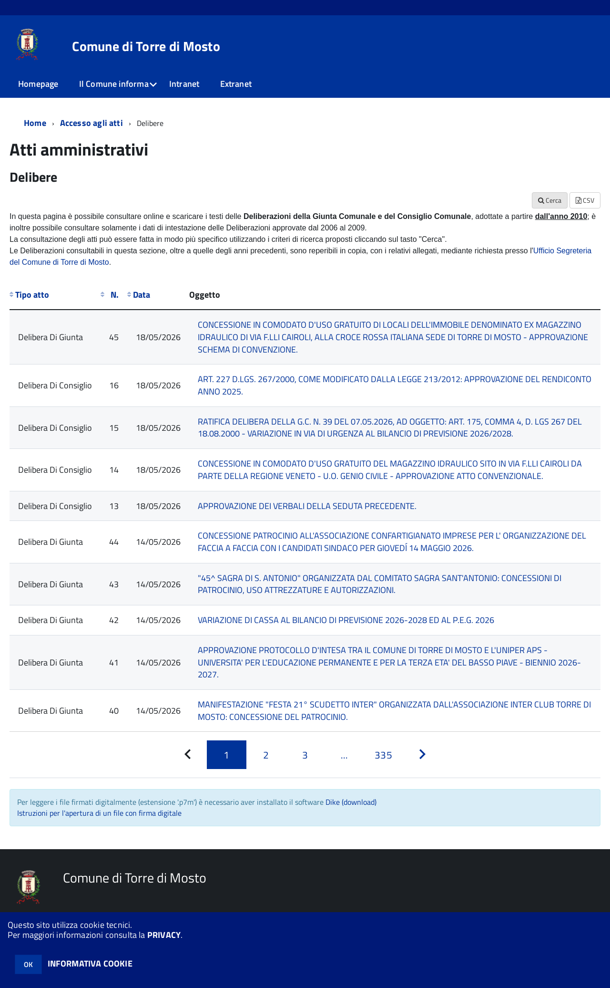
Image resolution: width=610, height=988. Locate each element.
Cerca (549, 200)
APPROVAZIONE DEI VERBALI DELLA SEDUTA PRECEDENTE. (307, 505)
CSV (585, 200)
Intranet (184, 83)
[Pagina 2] (265, 754)
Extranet (236, 83)
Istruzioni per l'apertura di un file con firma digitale (99, 813)
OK (28, 964)
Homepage (38, 83)
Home (35, 122)
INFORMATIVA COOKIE (90, 963)
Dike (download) (350, 802)
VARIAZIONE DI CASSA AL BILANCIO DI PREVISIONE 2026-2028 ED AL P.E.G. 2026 (346, 620)
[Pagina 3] (305, 754)
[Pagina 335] (383, 754)
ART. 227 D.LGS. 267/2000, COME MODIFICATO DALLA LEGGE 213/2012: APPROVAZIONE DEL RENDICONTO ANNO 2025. (394, 385)
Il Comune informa (114, 83)
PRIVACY (164, 934)
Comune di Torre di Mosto (146, 46)
